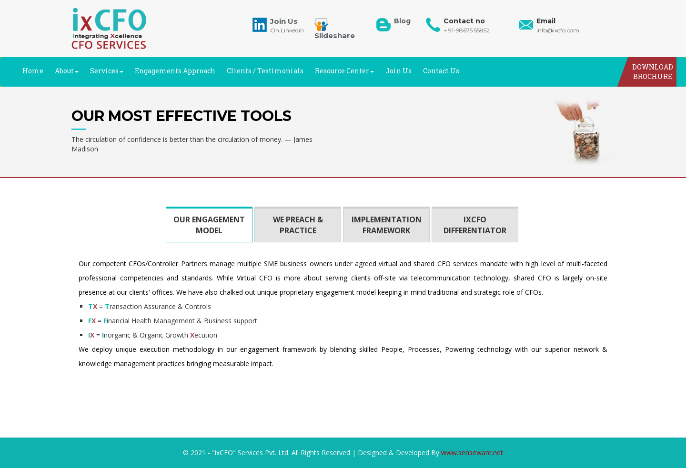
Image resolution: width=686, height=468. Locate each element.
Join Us (398, 70)
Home (32, 70)
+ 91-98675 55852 (467, 30)
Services (106, 70)
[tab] (209, 224)
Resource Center (344, 70)
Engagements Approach (175, 70)
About (67, 70)
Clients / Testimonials (265, 70)
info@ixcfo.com (557, 30)
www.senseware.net (472, 452)
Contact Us (441, 70)
